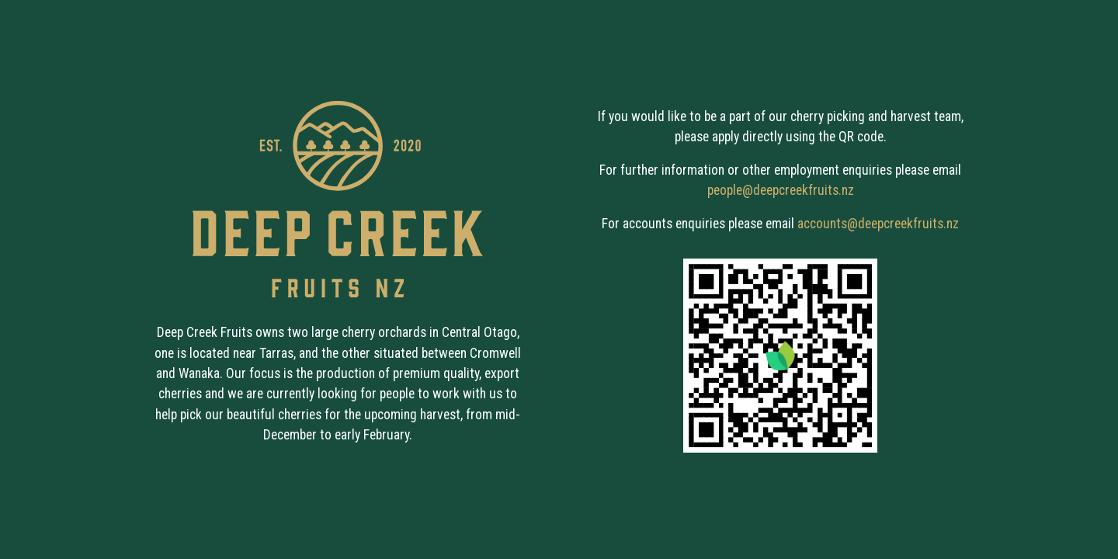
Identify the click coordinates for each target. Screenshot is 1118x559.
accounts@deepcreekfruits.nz (878, 223)
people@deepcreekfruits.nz (780, 190)
